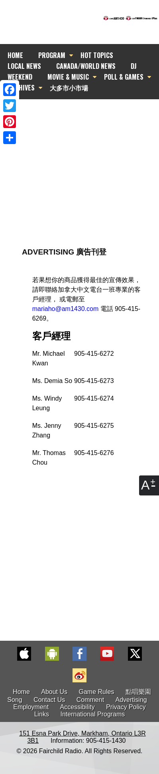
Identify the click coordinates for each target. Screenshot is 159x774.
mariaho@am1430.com (65, 308)
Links (41, 714)
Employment (31, 707)
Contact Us (49, 699)
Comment (90, 699)
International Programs (92, 714)
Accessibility (77, 707)
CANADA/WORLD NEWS (86, 66)
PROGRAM (51, 55)
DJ (134, 66)
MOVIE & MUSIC (68, 77)
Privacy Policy (126, 707)
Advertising (131, 699)
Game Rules (96, 691)
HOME (15, 55)
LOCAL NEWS (24, 66)
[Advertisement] (79, 154)
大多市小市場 (69, 87)
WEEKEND (20, 77)
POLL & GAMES (123, 77)
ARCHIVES (21, 87)
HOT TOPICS (96, 55)
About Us (54, 691)
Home (21, 691)
